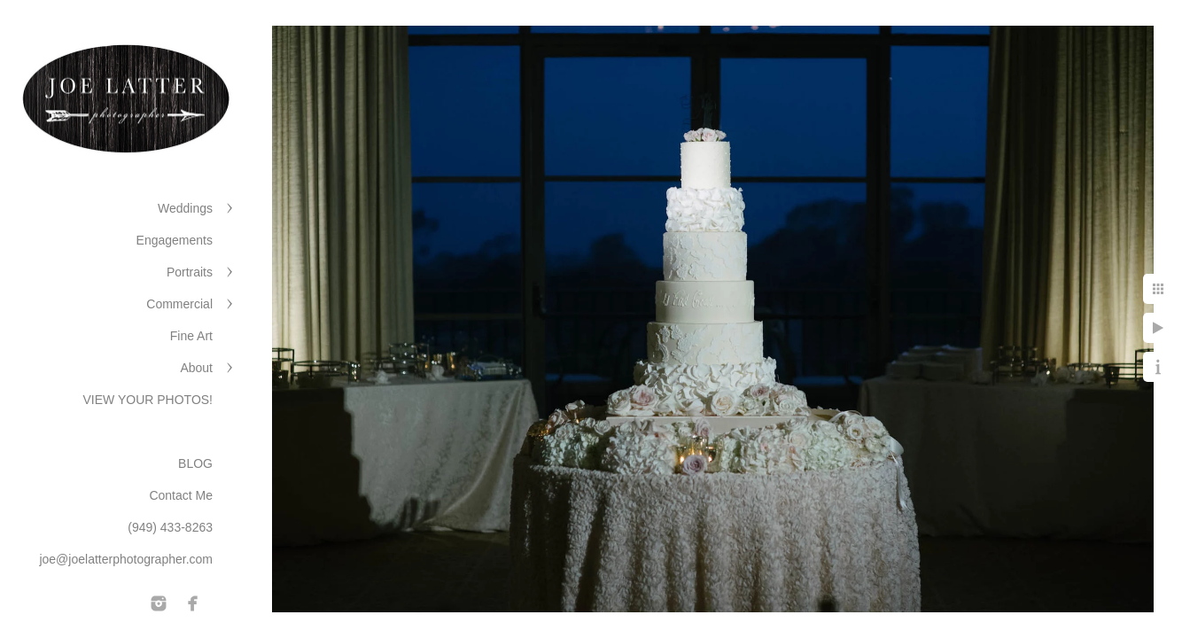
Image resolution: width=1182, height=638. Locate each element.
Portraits (190, 272)
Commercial (179, 304)
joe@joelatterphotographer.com (126, 559)
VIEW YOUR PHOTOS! (147, 400)
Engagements (174, 240)
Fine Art (191, 336)
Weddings (185, 208)
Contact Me (181, 495)
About (196, 368)
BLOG (195, 463)
